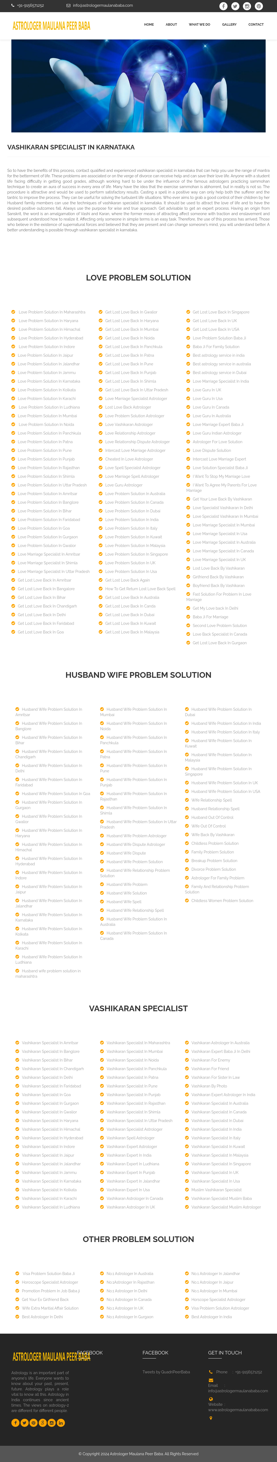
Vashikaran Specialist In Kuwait (215, 1146)
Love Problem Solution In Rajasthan (45, 468)
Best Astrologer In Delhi (39, 1317)
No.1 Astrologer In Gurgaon (126, 1317)
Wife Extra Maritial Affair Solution (46, 1308)
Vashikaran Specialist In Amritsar (46, 1043)
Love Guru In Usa (204, 398)
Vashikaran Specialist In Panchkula (133, 1069)
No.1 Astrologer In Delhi (123, 1291)
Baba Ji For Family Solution (212, 347)
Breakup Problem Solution (211, 861)
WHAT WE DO (199, 24)
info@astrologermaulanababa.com (103, 5)
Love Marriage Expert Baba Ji (215, 424)
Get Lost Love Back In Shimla (127, 381)
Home (149, 24)
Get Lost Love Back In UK (211, 321)
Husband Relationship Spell (212, 809)
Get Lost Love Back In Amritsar (41, 580)
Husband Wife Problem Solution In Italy (222, 732)
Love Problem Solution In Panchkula (46, 433)
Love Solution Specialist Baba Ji (217, 468)
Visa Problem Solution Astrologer (217, 1308)
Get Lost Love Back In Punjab (127, 372)
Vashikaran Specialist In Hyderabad (49, 1138)
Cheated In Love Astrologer (126, 459)
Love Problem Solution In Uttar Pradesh (49, 485)
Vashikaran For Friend (207, 1069)
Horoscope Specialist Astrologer (46, 1282)
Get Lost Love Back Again (124, 580)
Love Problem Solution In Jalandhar (45, 364)
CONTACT (256, 24)
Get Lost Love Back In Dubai (126, 615)
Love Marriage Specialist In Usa (216, 534)
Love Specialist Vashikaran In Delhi (219, 508)
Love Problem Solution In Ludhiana (45, 407)
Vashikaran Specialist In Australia (216, 1103)
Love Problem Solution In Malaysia (132, 545)
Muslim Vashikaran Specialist (213, 1190)
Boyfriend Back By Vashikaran (215, 585)
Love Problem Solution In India (129, 520)
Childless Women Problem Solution (219, 901)
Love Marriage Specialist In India (217, 381)
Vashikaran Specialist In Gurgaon (47, 1103)
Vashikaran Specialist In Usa (212, 1181)
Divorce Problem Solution (210, 869)
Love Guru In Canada (207, 407)
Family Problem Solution (209, 852)
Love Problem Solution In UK (127, 563)
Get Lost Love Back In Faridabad (42, 623)
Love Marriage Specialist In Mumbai (220, 525)
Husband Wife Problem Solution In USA (222, 791)
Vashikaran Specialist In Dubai (214, 1121)
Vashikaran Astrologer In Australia (217, 1043)
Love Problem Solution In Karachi (43, 398)
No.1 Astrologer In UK (121, 1308)
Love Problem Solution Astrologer (131, 416)
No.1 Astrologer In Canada (125, 1299)
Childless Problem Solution (212, 843)
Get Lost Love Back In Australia (129, 597)
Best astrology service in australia (218, 364)
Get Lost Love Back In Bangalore (43, 589)
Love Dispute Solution (208, 450)
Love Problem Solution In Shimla (43, 476)
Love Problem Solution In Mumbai (44, 416)
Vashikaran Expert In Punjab (127, 1172)
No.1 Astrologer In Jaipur (209, 1282)
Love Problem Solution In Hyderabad (47, 338)
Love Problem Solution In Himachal (45, 329)
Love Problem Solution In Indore (43, 347)
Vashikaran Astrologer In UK (127, 1207)
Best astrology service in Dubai (216, 372)
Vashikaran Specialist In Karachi (46, 1198)
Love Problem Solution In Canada (131, 502)
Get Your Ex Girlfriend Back (42, 1299)
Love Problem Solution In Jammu (43, 372)
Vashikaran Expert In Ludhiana (129, 1164)
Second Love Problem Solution (216, 625)
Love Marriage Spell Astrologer (129, 476)
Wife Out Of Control (205, 826)
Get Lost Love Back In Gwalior (128, 312)
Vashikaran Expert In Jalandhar (130, 1181)
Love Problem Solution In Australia (132, 494)
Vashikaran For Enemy (207, 1060)
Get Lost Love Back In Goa (37, 632)
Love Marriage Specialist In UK (216, 560)
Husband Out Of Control (209, 817)
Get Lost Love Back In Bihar (38, 597)
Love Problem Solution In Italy (128, 528)
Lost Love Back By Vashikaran (215, 568)
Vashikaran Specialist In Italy (212, 1138)
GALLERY (229, 24)
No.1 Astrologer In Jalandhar (212, 1273)
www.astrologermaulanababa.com (238, 1410)
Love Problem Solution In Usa (128, 571)
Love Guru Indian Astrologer (214, 433)
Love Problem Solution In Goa (40, 528)
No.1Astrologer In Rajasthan (127, 1282)
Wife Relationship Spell (208, 800)
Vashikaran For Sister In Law (212, 1077)
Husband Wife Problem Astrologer (133, 836)
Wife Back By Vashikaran (210, 835)
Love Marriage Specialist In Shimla (44, 563)
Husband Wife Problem (123, 884)
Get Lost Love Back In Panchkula (130, 347)
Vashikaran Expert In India (125, 1155)
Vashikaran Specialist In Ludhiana (47, 1207)
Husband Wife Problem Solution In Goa (52, 794)
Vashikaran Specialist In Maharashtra (135, 1043)
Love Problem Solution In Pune (41, 450)
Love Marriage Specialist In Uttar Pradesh (50, 571)
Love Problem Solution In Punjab (43, 459)
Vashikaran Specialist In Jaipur (44, 1155)
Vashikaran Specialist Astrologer (131, 1129)
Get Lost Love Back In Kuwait (127, 623)
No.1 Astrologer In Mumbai (211, 1291)
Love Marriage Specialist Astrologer (133, 398)
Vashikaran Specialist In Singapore (218, 1164)
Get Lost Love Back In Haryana (129, 321)
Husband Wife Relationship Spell (132, 910)
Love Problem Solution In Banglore (45, 502)
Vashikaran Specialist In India (213, 1129)
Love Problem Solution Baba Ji (216, 338)
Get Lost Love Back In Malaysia (129, 632)
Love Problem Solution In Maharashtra (48, 312)
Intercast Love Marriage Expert (216, 459)
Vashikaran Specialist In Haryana (46, 1121)
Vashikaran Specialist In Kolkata (46, 1190)
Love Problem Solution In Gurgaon (44, 537)
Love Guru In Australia (208, 416)
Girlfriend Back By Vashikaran (215, 577)
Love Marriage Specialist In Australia (221, 542)
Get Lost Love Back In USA (212, 329)
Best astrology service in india (215, 355)
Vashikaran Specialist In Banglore (47, 1051)
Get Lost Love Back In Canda (127, 606)
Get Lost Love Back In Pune (126, 364)
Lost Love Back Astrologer (125, 407)
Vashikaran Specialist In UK (212, 1172)
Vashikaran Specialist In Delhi (44, 1077)
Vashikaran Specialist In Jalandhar (48, 1164)
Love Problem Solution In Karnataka (45, 381)
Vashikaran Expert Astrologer (128, 1146)
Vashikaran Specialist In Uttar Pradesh (136, 1121)
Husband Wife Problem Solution (131, 862)
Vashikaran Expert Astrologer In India (220, 1095)
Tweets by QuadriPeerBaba (166, 1372)
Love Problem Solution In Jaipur (42, 355)
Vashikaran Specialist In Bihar (44, 1060)
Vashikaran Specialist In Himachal (47, 1129)
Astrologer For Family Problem (215, 878)
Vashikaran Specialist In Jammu (46, 1172)
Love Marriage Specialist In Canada (220, 551)
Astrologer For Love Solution (214, 442)
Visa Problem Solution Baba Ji (45, 1273)
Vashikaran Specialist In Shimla (130, 1112)
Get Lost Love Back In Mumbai (129, 329)
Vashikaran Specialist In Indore (45, 1146)
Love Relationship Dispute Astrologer (134, 442)
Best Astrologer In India (208, 1317)
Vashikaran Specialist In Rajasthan (132, 1103)
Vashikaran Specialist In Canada (216, 1112)
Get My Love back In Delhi (212, 608)
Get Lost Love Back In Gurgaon (216, 643)
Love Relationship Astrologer (127, 433)
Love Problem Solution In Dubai (129, 511)
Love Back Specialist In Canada (216, 634)
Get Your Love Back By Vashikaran (219, 499)
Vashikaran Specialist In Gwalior (46, 1112)
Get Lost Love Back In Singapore (218, 312)
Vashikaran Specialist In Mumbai (131, 1051)
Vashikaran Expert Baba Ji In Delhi (217, 1051)
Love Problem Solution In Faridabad (45, 520)
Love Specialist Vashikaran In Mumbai (222, 516)
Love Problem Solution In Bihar (41, 511)
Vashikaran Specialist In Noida (129, 1060)
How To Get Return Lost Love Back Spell (137, 589)
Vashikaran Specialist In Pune (128, 1086)
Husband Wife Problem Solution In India (223, 723)
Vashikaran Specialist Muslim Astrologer (223, 1207)
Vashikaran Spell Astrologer (127, 1138)
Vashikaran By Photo (206, 1086)
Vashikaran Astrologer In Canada (131, 1198)
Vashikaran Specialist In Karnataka (48, 1181)
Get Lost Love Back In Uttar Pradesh (133, 390)
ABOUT (171, 24)
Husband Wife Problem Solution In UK (221, 783)
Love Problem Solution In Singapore (133, 554)
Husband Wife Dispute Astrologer (132, 844)
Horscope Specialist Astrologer (215, 1299)
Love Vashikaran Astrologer (126, 424)
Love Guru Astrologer (121, 485)
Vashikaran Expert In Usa (125, 1190)
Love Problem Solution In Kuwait (130, 537)
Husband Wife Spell (120, 902)
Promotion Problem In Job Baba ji (47, 1291)
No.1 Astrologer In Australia (126, 1273)
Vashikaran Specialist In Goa (43, 1095)
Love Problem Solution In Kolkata (43, 390)
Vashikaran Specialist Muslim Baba (218, 1198)
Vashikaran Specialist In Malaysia (216, 1155)
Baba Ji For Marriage (207, 617)
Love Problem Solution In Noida (42, 424)
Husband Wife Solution (123, 893)
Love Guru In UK (203, 390)
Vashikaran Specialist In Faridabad (48, 1086)
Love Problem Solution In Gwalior (43, 545)
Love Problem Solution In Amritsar (44, 494)
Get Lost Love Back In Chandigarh (44, 606)
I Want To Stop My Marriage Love (218, 476)
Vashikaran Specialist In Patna (129, 1077)
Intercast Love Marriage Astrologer (132, 450)
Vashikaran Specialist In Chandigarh (49, 1069)
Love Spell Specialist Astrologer (129, 468)
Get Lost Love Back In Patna (126, 355)
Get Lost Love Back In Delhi (38, 615)
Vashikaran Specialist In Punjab (130, 1095)
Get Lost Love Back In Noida (126, 338)
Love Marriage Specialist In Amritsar (45, 554)
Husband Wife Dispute (123, 853)
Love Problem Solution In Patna (42, 442)
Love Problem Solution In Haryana (44, 321)
